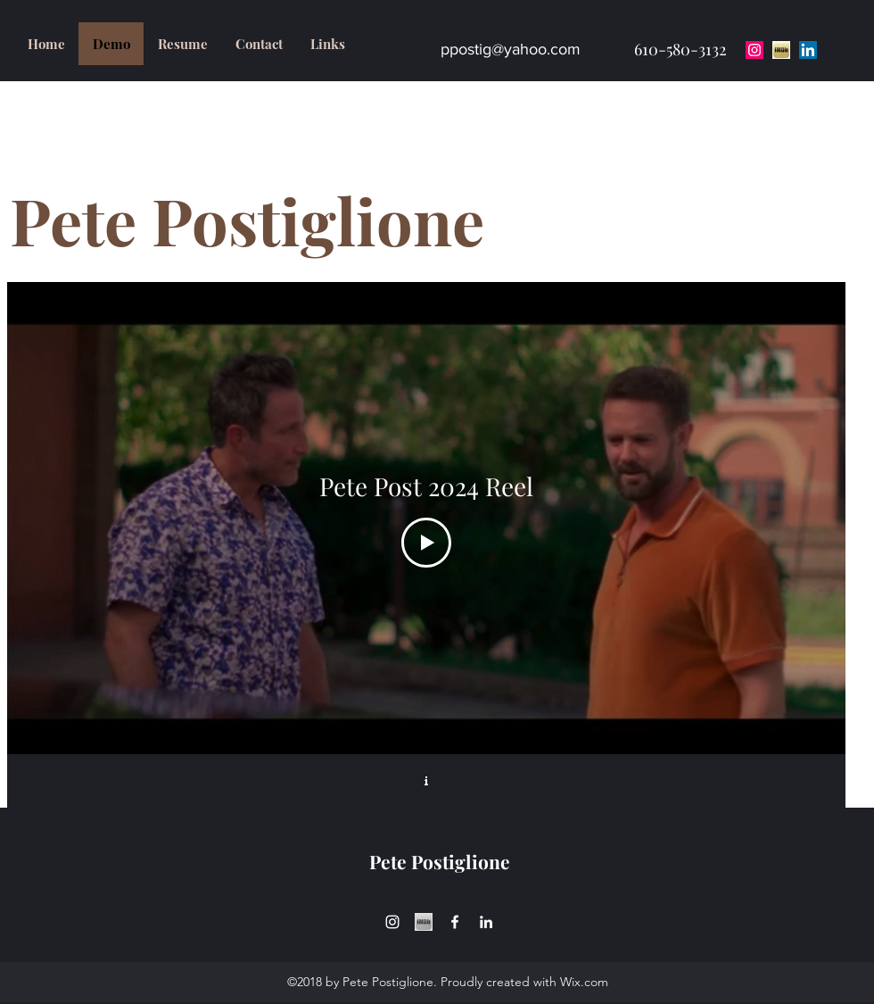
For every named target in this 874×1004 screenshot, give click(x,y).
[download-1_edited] (424, 922)
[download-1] (781, 50)
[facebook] (455, 922)
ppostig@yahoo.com (511, 49)
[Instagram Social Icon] (754, 50)
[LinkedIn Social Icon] (808, 50)
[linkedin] (486, 922)
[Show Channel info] (426, 780)
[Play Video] (426, 543)
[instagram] (392, 922)
